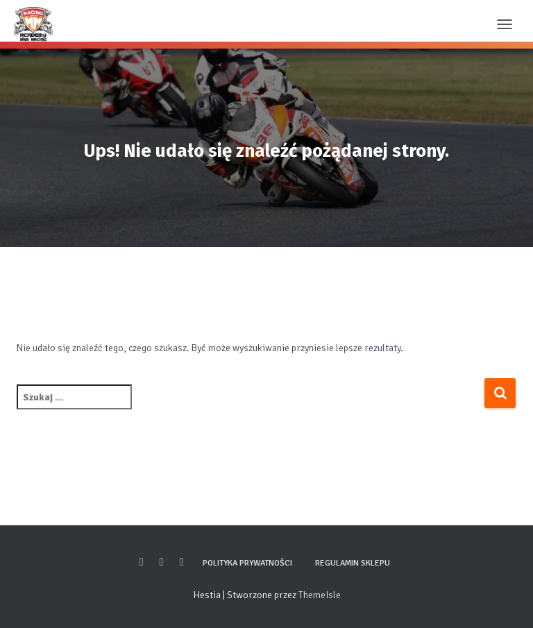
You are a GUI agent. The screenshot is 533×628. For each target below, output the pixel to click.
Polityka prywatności (247, 563)
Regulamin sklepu (352, 563)
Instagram (162, 562)
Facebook (142, 562)
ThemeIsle (319, 595)
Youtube (181, 562)
